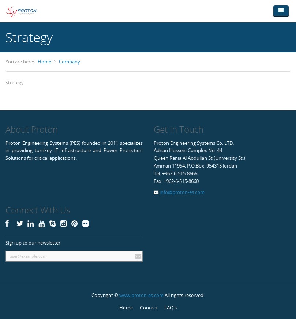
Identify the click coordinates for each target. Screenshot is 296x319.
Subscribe (137, 256)
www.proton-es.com (141, 295)
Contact (148, 307)
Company (69, 61)
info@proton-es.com (181, 192)
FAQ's (170, 307)
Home (44, 61)
